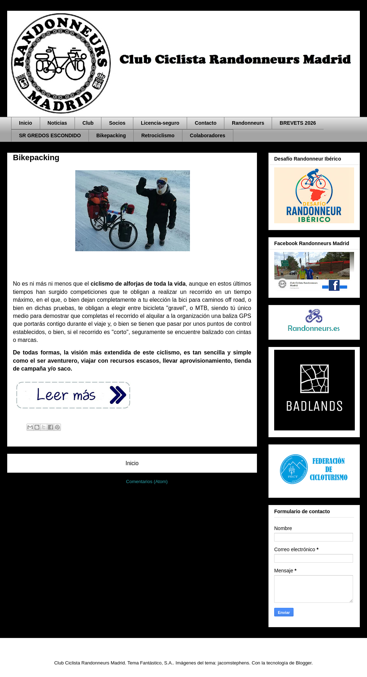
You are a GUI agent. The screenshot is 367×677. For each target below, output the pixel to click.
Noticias (57, 123)
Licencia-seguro (160, 123)
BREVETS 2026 (298, 123)
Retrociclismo (158, 135)
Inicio (25, 123)
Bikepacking (111, 135)
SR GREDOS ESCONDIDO (50, 135)
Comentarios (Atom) (147, 481)
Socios (117, 123)
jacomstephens (233, 663)
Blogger (303, 663)
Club (88, 123)
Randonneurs (248, 123)
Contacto (205, 123)
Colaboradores (207, 135)
